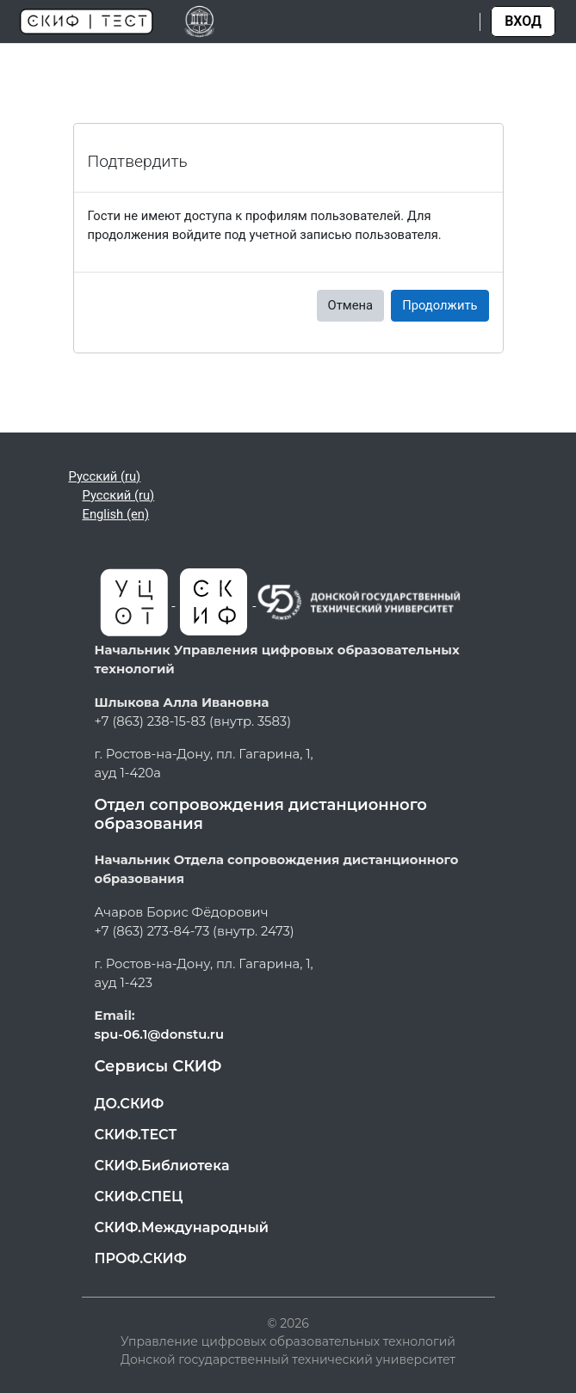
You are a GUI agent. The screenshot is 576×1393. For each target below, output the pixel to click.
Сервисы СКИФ (158, 1066)
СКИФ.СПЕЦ (139, 1196)
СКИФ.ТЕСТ (136, 1134)
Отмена (351, 305)
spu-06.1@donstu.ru (160, 1034)
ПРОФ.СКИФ (141, 1258)
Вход (523, 21)
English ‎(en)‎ (116, 514)
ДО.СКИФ (129, 1103)
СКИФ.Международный (182, 1227)
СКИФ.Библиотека (162, 1165)
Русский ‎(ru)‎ (105, 476)
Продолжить (439, 305)
